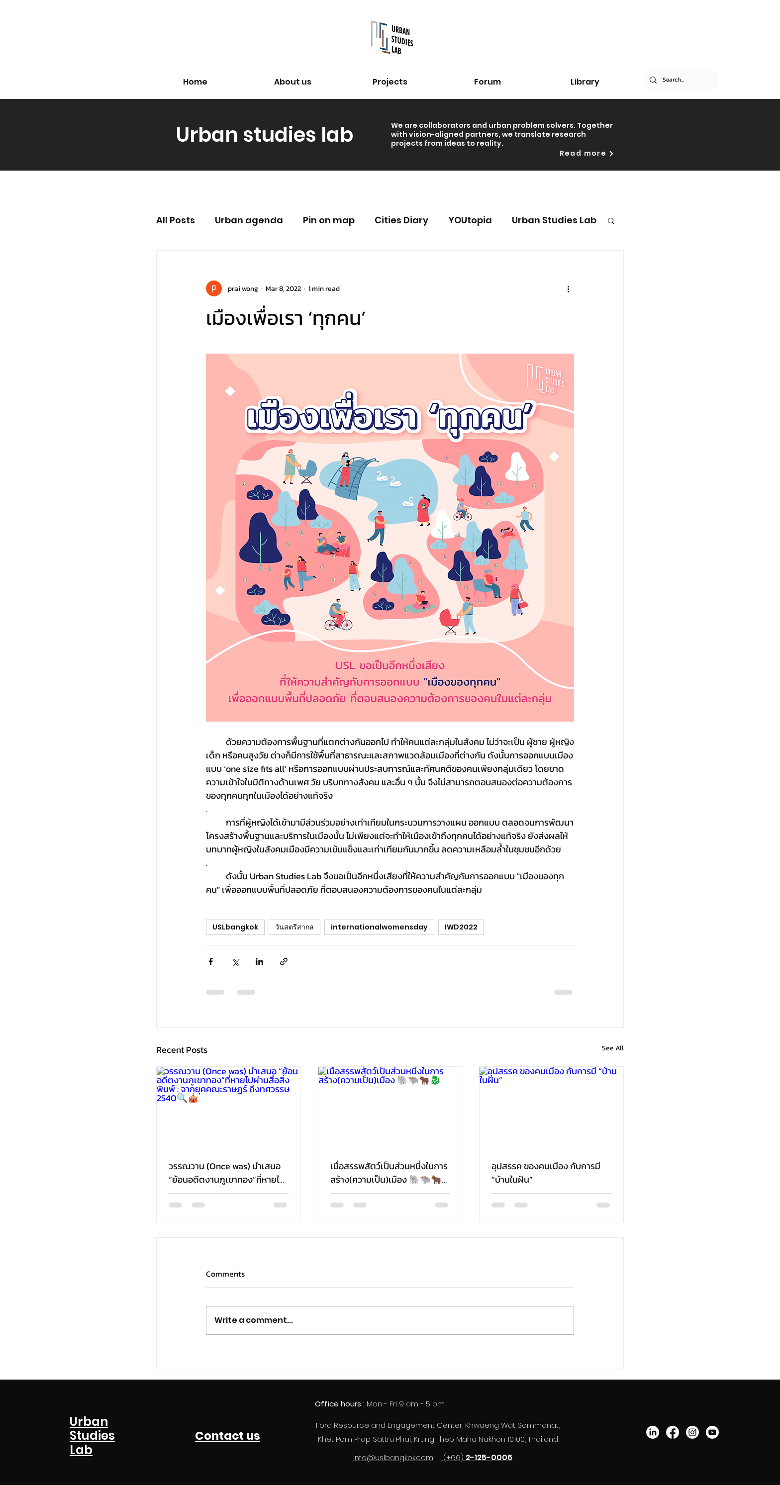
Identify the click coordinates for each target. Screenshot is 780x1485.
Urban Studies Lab (554, 220)
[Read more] (587, 153)
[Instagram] (692, 1432)
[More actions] (568, 288)
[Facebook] (672, 1432)
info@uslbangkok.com (393, 1457)
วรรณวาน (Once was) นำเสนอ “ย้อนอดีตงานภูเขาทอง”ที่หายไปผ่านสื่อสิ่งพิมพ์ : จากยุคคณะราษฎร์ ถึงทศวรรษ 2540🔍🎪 (227, 1172)
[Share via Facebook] (210, 961)
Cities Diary (401, 220)
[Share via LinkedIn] (259, 961)
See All (613, 1048)
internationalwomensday (379, 927)
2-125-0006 (489, 1457)
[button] (611, 220)
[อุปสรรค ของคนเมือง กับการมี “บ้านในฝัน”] (551, 1107)
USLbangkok (235, 927)
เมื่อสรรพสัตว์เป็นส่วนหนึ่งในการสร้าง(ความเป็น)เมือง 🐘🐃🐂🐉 (389, 1172)
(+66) (454, 1457)
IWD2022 (461, 927)
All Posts (175, 220)
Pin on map (329, 220)
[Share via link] (284, 961)
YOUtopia (470, 220)
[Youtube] (712, 1432)
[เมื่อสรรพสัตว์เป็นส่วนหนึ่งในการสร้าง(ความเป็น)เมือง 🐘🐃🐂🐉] (390, 1107)
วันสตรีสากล (294, 927)
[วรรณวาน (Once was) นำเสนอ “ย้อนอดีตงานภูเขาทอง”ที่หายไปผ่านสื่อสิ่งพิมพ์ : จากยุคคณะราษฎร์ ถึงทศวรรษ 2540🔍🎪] (228, 1107)
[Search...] (680, 80)
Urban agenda (249, 220)
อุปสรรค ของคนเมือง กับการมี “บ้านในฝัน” (545, 1172)
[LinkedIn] (652, 1432)
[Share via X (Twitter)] (235, 961)
